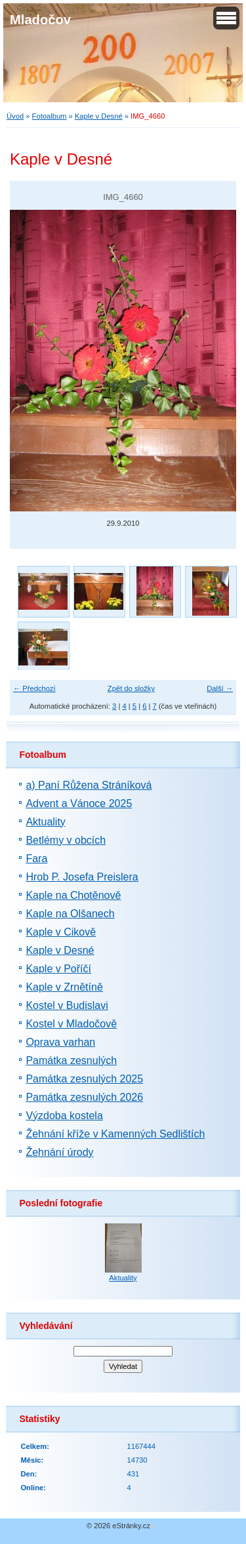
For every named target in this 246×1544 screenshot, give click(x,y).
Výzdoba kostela (64, 1115)
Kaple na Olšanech (70, 913)
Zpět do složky (131, 688)
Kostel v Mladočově (71, 1023)
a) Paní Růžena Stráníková (89, 785)
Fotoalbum (49, 116)
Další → (220, 688)
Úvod (15, 116)
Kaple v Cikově (61, 932)
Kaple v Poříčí (58, 968)
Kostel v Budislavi (67, 1005)
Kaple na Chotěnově (73, 895)
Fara (36, 858)
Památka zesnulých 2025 (84, 1078)
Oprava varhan (60, 1042)
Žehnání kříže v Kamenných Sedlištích (115, 1133)
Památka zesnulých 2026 (84, 1097)
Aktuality (45, 821)
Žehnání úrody (59, 1152)
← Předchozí (34, 688)
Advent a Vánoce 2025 (79, 803)
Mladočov (40, 19)
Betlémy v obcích (66, 840)
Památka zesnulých (71, 1060)
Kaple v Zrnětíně (64, 987)
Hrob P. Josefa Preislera (82, 876)
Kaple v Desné (99, 116)
